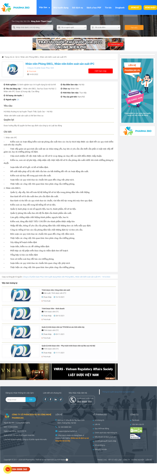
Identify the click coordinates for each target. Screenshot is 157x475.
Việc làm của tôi (137, 424)
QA (18, 99)
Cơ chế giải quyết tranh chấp (104, 441)
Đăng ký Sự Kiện (100, 449)
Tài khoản (134, 420)
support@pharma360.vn (67, 431)
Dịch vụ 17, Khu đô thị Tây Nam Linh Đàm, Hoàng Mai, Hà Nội (71, 421)
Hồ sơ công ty (99, 445)
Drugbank (119, 7)
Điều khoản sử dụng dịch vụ (104, 437)
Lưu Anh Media (59, 460)
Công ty (25, 439)
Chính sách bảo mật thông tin (105, 433)
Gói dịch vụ (77, 7)
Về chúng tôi (98, 420)
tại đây (67, 441)
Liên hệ (96, 424)
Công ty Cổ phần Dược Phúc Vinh (40, 68)
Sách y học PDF (94, 7)
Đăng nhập (150, 7)
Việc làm (43, 7)
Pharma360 (30, 460)
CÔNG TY (126, 460)
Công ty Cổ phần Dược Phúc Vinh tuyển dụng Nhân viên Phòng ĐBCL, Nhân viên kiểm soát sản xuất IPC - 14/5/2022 (66, 277)
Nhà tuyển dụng (60, 7)
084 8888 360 (84, 401)
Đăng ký (135, 7)
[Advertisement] (44, 468)
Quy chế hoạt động (101, 428)
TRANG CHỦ (102, 460)
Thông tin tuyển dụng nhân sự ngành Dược (118, 392)
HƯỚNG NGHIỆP (137, 460)
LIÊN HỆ (149, 460)
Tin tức (108, 7)
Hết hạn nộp (100, 71)
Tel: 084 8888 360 (64, 427)
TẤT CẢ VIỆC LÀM (114, 460)
